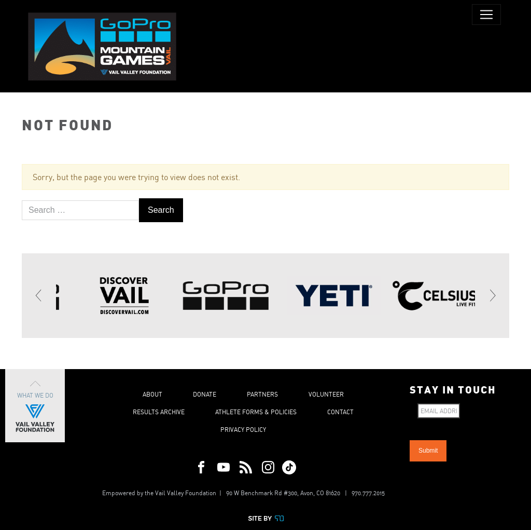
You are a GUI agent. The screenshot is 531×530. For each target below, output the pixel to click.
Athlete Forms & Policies (256, 412)
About (152, 394)
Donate (204, 394)
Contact (340, 412)
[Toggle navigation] (486, 14)
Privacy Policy (243, 429)
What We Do (35, 405)
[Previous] (38, 295)
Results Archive (159, 412)
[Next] (492, 295)
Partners (262, 394)
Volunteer (326, 394)
